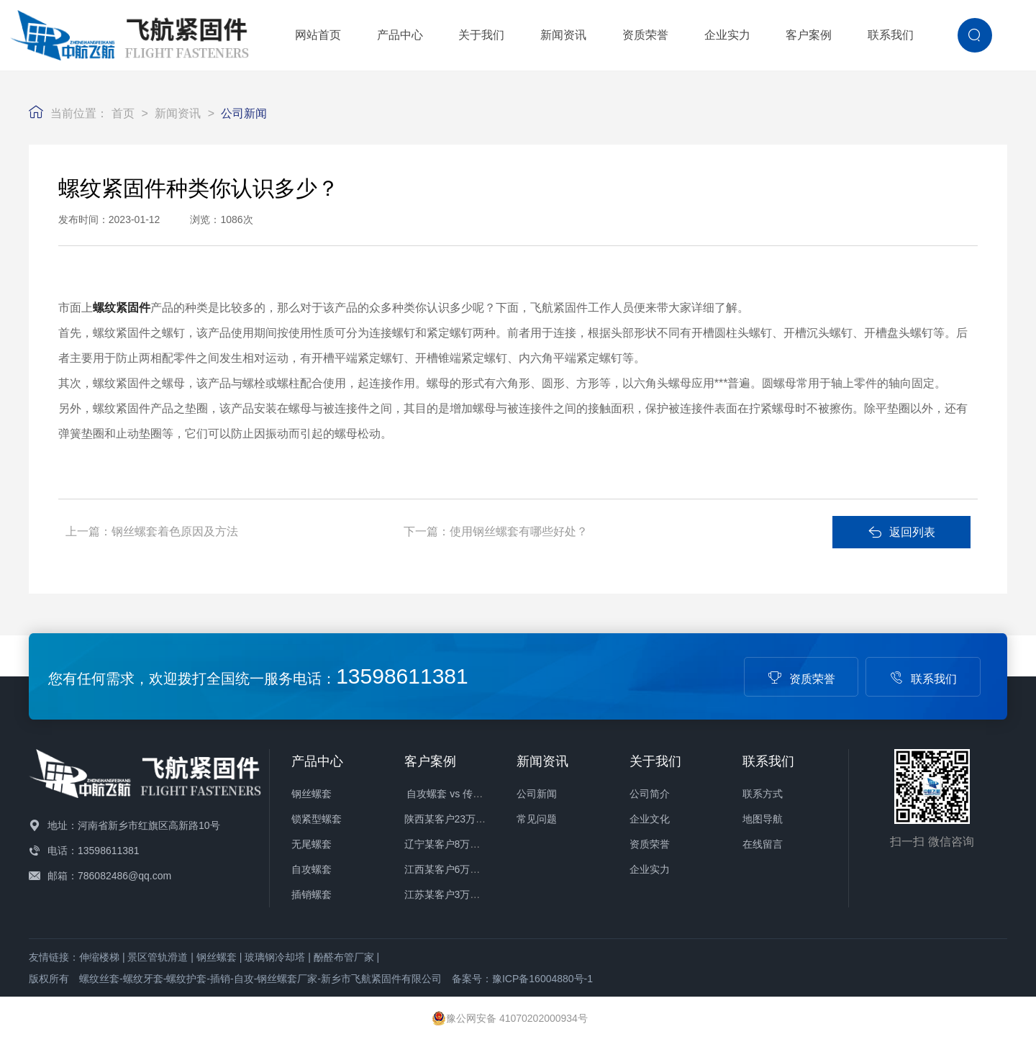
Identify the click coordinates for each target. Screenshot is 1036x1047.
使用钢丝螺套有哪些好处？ (519, 531)
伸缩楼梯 (99, 957)
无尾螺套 (311, 844)
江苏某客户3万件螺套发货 (462, 894)
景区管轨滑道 (157, 957)
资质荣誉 (645, 35)
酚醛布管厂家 (344, 957)
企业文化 (650, 819)
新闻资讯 (563, 35)
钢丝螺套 (311, 793)
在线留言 (762, 844)
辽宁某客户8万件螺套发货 (462, 844)
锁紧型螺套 (316, 819)
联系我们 (891, 35)
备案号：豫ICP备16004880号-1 (522, 978)
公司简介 (650, 793)
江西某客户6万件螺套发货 (462, 869)
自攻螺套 (311, 869)
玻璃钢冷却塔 (275, 957)
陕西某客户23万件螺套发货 (465, 819)
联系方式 (762, 793)
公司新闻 (244, 113)
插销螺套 (311, 894)
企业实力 (727, 35)
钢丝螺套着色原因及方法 (175, 531)
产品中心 (400, 35)
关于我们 (481, 35)
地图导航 (762, 819)
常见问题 (537, 819)
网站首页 (318, 35)
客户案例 (809, 35)
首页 (123, 113)
